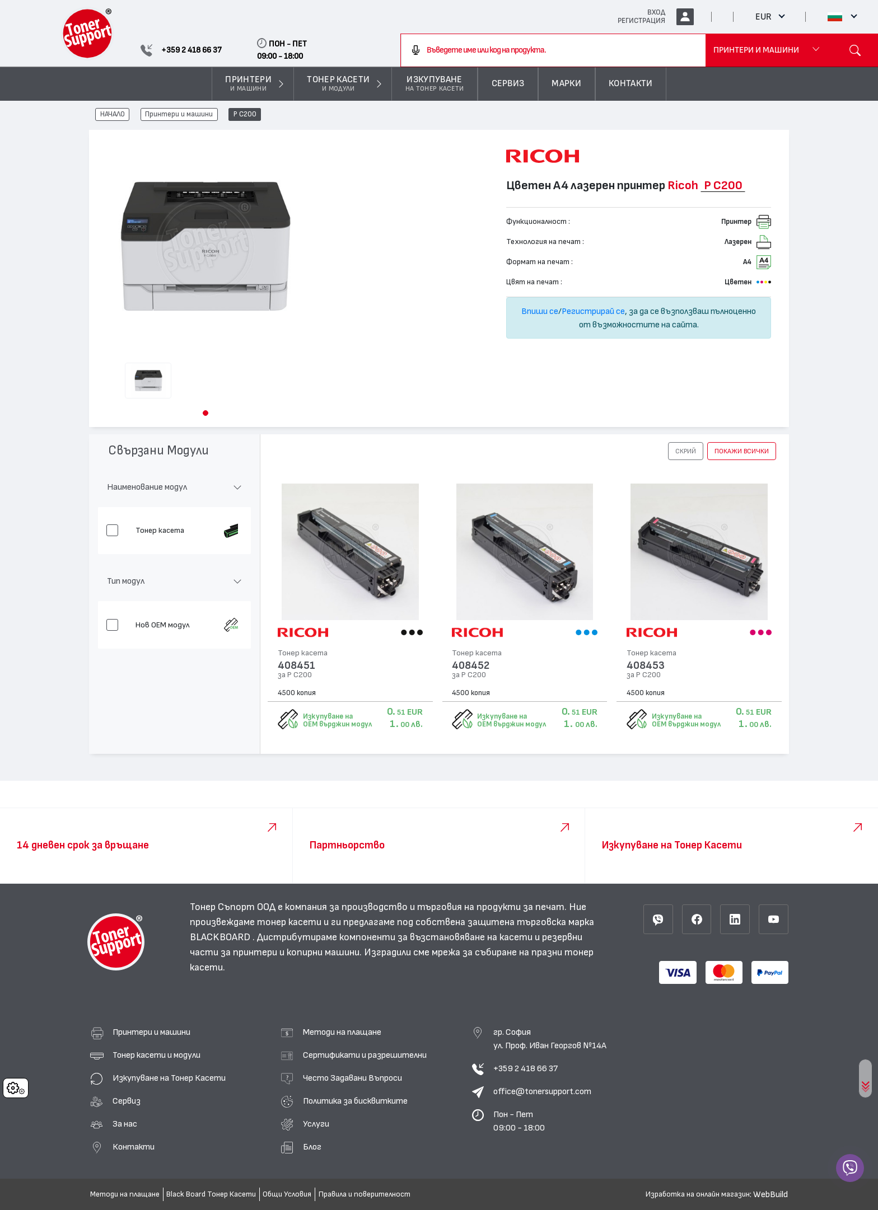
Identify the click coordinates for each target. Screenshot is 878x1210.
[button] (205, 413)
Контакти (134, 1146)
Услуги (316, 1123)
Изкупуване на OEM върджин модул (337, 720)
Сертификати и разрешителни (365, 1054)
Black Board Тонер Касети (211, 1194)
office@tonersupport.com (542, 1091)
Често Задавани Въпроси (352, 1077)
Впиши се (539, 311)
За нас (125, 1123)
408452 (470, 665)
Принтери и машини (179, 115)
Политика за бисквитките (355, 1100)
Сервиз (127, 1100)
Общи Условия (287, 1194)
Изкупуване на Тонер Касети (169, 1077)
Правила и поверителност (364, 1194)
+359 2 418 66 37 (525, 1068)
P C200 (244, 115)
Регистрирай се (593, 311)
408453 (646, 665)
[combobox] (553, 50)
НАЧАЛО (112, 115)
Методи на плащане (342, 1032)
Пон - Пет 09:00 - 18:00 (519, 1121)
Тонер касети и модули (156, 1054)
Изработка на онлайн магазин (698, 1194)
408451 (296, 665)
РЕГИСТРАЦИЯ (641, 21)
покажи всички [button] (741, 451)
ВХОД (656, 12)
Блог (312, 1146)
